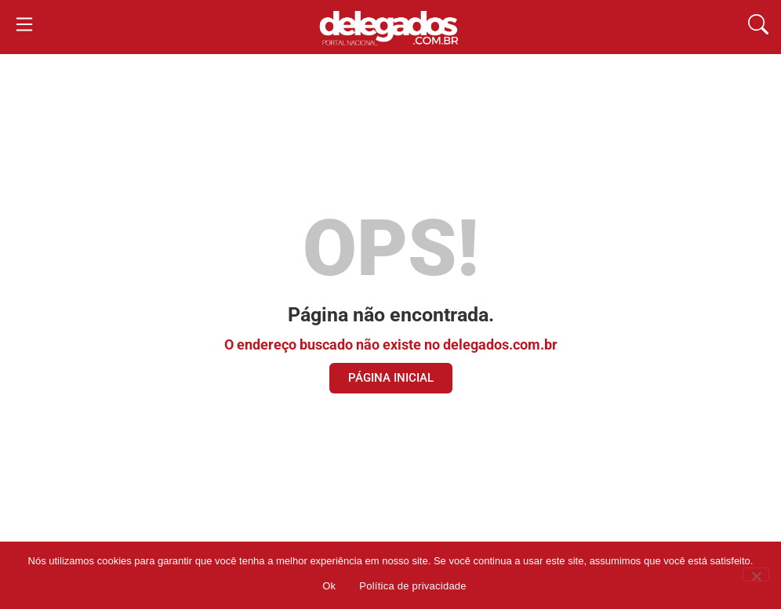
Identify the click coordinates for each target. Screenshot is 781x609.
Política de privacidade (413, 586)
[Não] (756, 574)
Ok (329, 586)
